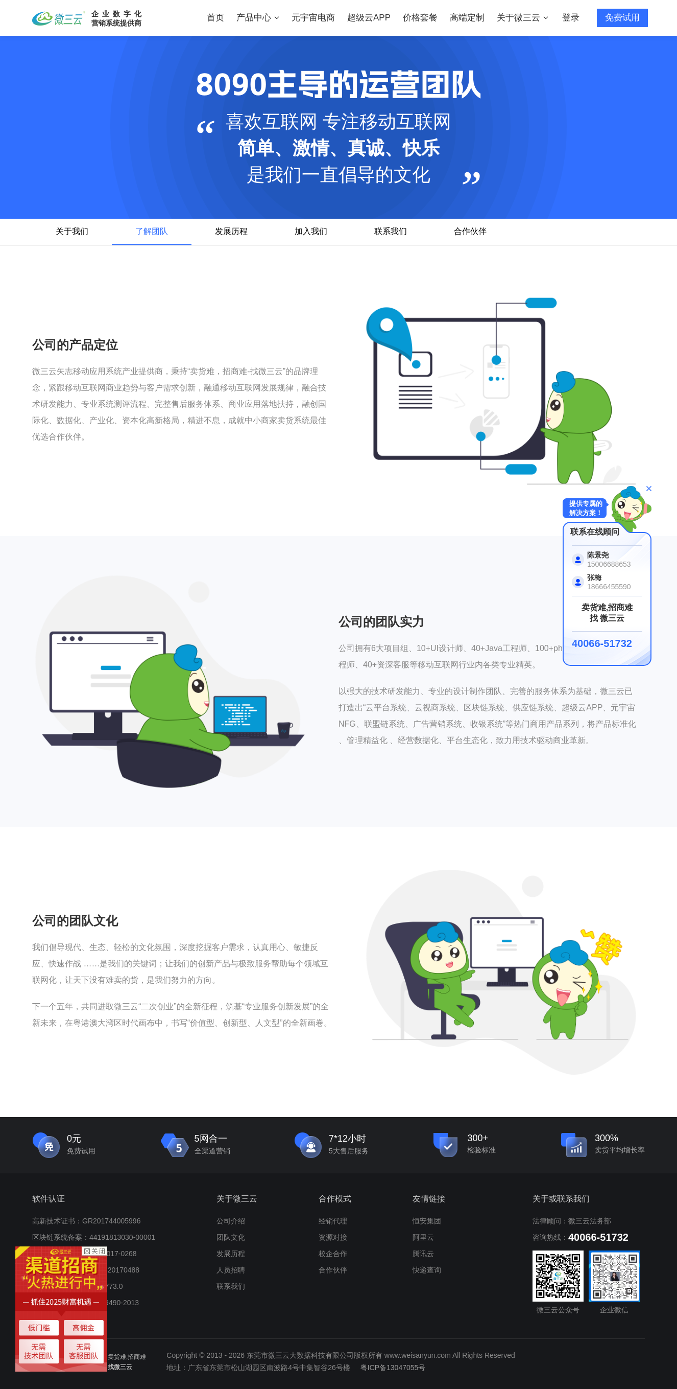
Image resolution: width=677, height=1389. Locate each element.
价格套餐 (420, 17)
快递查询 (427, 1270)
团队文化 (230, 1237)
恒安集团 (427, 1221)
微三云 (58, 18)
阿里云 (423, 1237)
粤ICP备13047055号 (393, 1367)
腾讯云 (423, 1253)
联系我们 (390, 231)
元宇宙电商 (313, 17)
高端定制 (467, 17)
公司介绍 (230, 1221)
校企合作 (333, 1253)
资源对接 (333, 1237)
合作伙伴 (470, 231)
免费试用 (622, 17)
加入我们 (311, 231)
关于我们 (72, 231)
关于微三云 (522, 17)
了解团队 (151, 231)
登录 (570, 17)
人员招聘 (230, 1270)
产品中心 (257, 17)
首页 (215, 17)
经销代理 (333, 1221)
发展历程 (231, 231)
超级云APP (369, 17)
